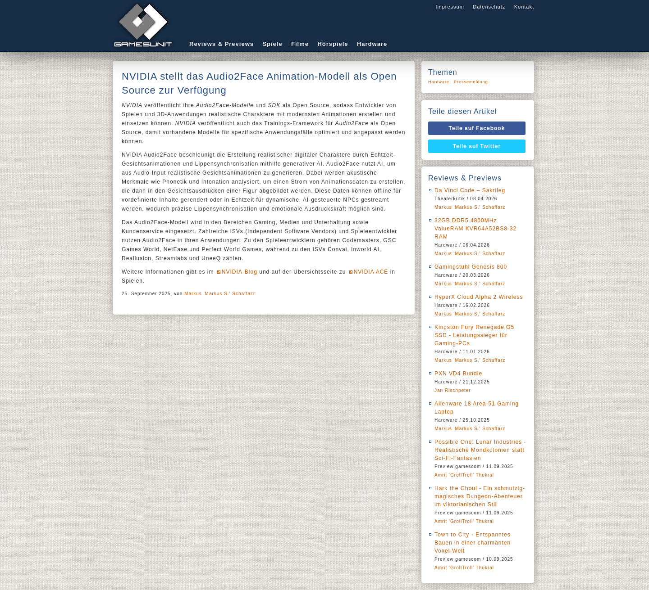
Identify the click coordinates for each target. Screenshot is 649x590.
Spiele (272, 44)
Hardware (372, 44)
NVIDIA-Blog (239, 272)
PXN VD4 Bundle (458, 373)
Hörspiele (332, 44)
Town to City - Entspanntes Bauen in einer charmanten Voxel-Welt (472, 542)
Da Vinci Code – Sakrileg (469, 190)
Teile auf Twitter (477, 146)
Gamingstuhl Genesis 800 (470, 267)
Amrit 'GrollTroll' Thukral (464, 475)
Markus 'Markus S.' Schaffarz (219, 293)
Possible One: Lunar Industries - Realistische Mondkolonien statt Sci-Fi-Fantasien (480, 450)
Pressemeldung (471, 82)
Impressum (449, 6)
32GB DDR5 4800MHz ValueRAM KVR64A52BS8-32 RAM (475, 228)
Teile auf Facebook (476, 128)
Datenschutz (489, 6)
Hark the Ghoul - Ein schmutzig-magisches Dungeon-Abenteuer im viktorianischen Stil (479, 496)
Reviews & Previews (221, 44)
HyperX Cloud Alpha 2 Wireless (478, 297)
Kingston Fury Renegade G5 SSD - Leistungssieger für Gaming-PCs (474, 335)
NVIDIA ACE (371, 272)
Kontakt (524, 6)
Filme (300, 44)
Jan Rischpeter (452, 390)
